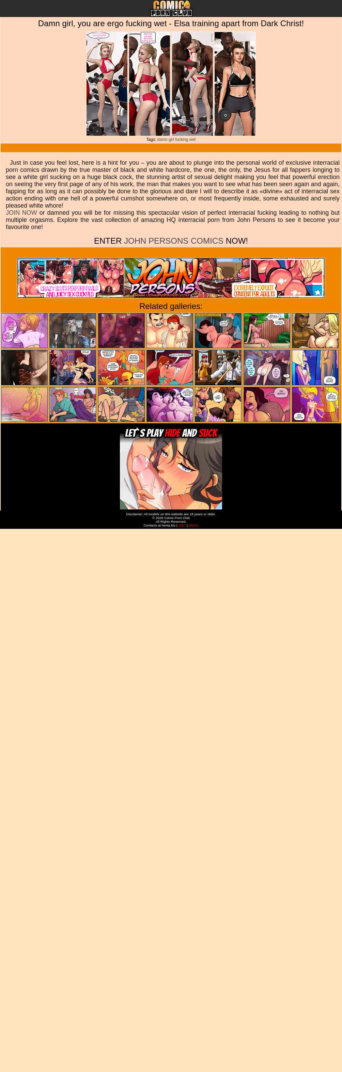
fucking (181, 139)
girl (171, 139)
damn (162, 139)
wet (192, 139)
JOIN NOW (21, 212)
